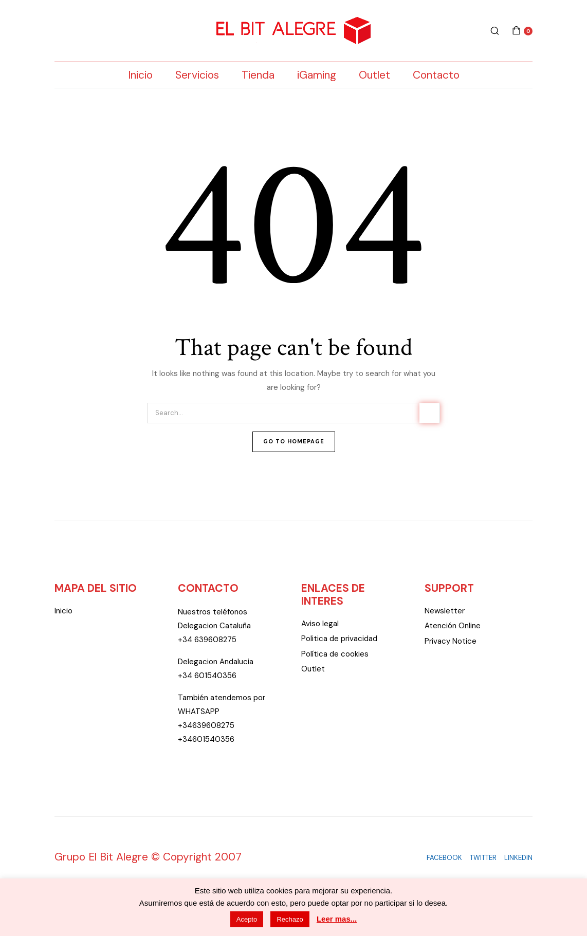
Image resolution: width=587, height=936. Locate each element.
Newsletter (445, 611)
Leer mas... (337, 918)
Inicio (140, 75)
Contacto (436, 75)
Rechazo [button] (290, 919)
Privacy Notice (450, 641)
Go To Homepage (293, 441)
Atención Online (453, 626)
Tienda (258, 75)
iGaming (316, 75)
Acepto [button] (246, 919)
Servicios (197, 75)
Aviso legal (320, 624)
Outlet (374, 75)
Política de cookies (335, 654)
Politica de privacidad (339, 638)
